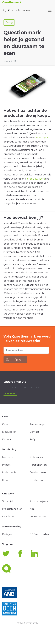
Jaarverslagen (38, 424)
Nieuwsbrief (9, 431)
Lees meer (10, 393)
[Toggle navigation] (50, 10)
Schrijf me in (15, 359)
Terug (9, 22)
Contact (34, 431)
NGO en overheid (40, 534)
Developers (9, 516)
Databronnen (38, 472)
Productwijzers (39, 501)
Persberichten (38, 464)
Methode (7, 457)
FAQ (32, 439)
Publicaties (36, 457)
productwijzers (36, 178)
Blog (5, 480)
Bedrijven (7, 534)
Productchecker (16, 10)
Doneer (6, 439)
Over (5, 424)
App (32, 509)
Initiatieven (36, 480)
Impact (6, 464)
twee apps (42, 137)
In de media (9, 472)
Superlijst (7, 501)
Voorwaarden (38, 516)
